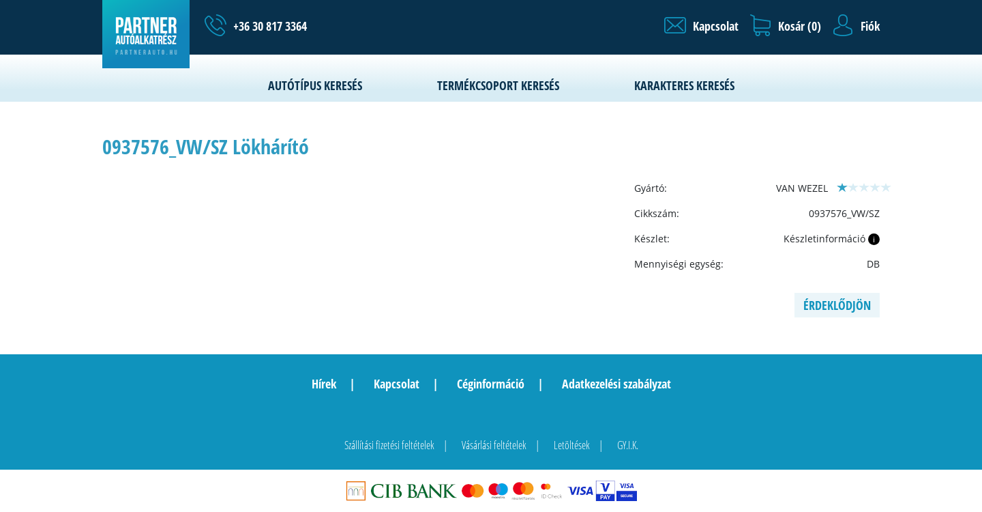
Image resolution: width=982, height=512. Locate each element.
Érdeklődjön (837, 305)
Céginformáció (490, 383)
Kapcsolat (396, 383)
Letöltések (572, 445)
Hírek (324, 383)
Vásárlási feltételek (494, 445)
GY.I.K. (627, 445)
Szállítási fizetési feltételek (389, 445)
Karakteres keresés (684, 85)
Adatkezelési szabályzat (616, 383)
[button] (701, 26)
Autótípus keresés (315, 85)
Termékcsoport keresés (498, 85)
